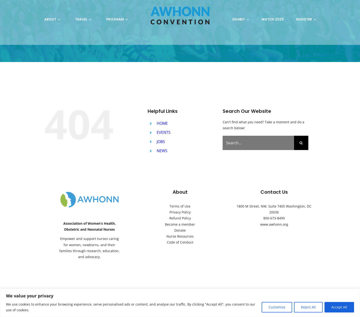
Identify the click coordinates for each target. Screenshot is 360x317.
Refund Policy (180, 218)
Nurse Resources (180, 236)
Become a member (180, 224)
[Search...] (258, 143)
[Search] (301, 143)
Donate (180, 230)
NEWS (162, 150)
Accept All (339, 307)
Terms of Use (180, 206)
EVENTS (163, 132)
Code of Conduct (180, 242)
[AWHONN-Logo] (89, 193)
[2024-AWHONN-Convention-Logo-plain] (180, 6)
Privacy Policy (180, 212)
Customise (277, 307)
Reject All (308, 307)
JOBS (161, 141)
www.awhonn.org (274, 224)
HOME (162, 123)
